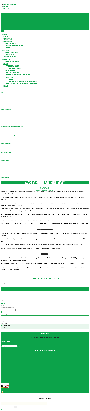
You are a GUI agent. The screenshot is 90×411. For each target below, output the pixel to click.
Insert (15, 407)
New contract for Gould (5, 160)
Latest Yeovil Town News (44, 190)
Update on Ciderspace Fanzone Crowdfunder (9, 101)
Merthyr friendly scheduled (6, 109)
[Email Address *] (45, 283)
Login (3, 303)
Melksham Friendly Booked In (6, 143)
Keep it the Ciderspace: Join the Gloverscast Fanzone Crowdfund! (12, 118)
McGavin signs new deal (5, 169)
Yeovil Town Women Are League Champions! (9, 135)
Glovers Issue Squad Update (6, 152)
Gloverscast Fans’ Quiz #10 (5, 177)
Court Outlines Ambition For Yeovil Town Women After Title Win (12, 126)
